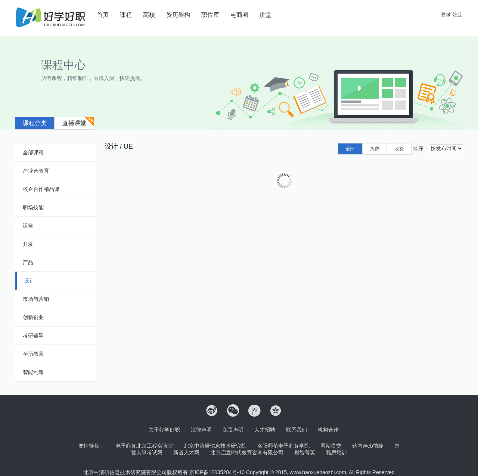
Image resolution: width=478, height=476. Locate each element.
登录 (446, 14)
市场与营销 (36, 299)
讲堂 (265, 15)
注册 (458, 14)
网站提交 (330, 446)
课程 (126, 15)
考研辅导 (33, 336)
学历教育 (33, 354)
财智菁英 (304, 452)
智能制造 (33, 372)
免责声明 (233, 430)
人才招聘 (264, 430)
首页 (103, 15)
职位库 (210, 15)
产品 (28, 262)
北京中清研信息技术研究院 (215, 446)
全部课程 (33, 152)
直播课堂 (74, 123)
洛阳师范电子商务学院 (283, 446)
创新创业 (33, 317)
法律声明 (201, 430)
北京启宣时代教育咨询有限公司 (246, 452)
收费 (399, 148)
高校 (149, 15)
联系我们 (296, 430)
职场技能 (33, 207)
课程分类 (35, 123)
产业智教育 (36, 171)
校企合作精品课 (41, 189)
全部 (349, 148)
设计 (29, 281)
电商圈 (239, 15)
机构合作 (328, 430)
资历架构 (178, 15)
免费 (374, 148)
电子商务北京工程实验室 (144, 446)
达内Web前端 (368, 446)
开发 (28, 244)
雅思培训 (336, 452)
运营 (28, 226)
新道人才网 (186, 452)
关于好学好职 (164, 430)
